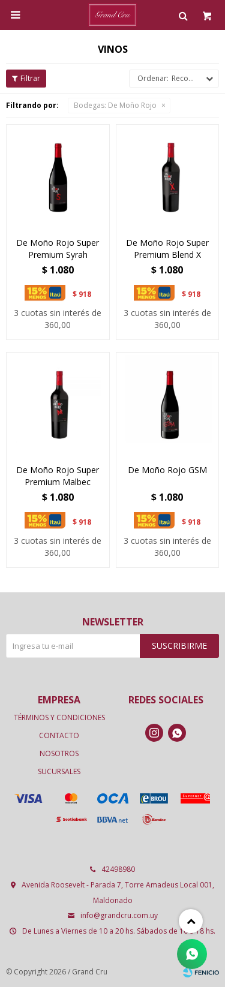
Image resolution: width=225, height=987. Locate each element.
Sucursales (59, 771)
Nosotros (59, 753)
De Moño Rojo (115, 105)
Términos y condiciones (59, 717)
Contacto (59, 735)
